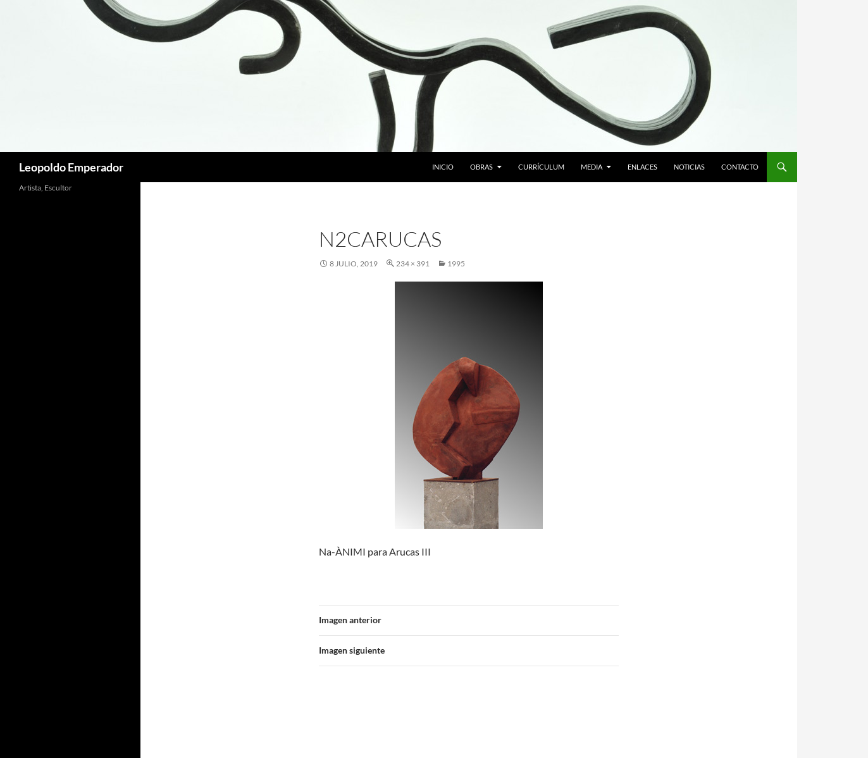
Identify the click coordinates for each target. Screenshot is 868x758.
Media (591, 167)
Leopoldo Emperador (71, 167)
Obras (481, 167)
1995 (456, 263)
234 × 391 (413, 263)
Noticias (689, 167)
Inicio (443, 167)
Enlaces (642, 167)
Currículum (541, 167)
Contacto (740, 167)
